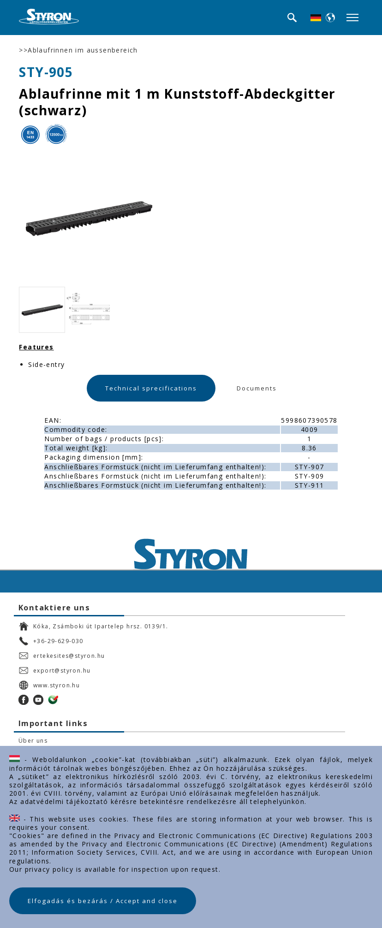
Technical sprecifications (151, 388)
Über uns (33, 741)
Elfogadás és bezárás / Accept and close (103, 901)
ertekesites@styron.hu (61, 655)
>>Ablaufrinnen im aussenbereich (78, 50)
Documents (257, 388)
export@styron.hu (54, 670)
